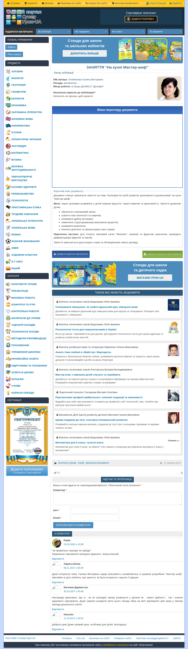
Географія (18, 84)
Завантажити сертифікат (162, 254)
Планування (20, 345)
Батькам (17, 379)
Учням (16, 385)
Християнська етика (26, 207)
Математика (20, 152)
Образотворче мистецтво (21, 178)
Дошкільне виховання (97, 462)
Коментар (60, 490)
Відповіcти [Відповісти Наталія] (58, 629)
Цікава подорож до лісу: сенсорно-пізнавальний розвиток (91, 419)
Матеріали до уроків (25, 318)
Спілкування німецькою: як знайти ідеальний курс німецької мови (96, 307)
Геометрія (18, 91)
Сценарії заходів (23, 324)
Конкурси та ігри (23, 304)
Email (57, 517)
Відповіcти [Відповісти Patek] (58, 558)
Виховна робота (23, 297)
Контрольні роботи (25, 311)
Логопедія (18, 146)
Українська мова (23, 227)
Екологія (17, 98)
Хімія (14, 248)
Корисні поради (22, 392)
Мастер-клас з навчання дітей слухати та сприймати (87, 374)
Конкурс (30, 3)
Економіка (18, 105)
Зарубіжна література (26, 112)
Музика (16, 159)
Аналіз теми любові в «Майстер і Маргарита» (83, 352)
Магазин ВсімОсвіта (125, 3)
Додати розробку (143, 19)
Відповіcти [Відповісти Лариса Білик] (58, 582)
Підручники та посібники (29, 365)
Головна (13, 3)
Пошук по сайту (97, 3)
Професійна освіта (25, 358)
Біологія (17, 78)
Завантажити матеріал (71, 254)
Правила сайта (123, 638)
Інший (81, 462)
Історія (16, 132)
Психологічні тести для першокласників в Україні (85, 329)
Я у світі (17, 261)
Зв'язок (47, 3)
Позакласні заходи (25, 331)
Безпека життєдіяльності (23, 168)
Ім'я (56, 510)
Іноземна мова (22, 119)
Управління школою (26, 352)
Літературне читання (26, 139)
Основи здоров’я (23, 187)
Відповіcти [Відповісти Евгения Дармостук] (58, 609)
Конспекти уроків (67, 462)
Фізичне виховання (25, 241)
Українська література (27, 220)
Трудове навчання (24, 214)
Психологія (19, 200)
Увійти (175, 3)
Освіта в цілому (22, 372)
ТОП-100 (80, 638)
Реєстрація (156, 3)
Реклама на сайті (69, 3)
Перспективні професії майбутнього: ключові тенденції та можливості (99, 397)
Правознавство (22, 193)
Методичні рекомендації (28, 338)
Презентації (19, 290)
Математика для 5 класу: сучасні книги (79, 442)
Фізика (16, 234)
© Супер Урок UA (20, 638)
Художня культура (24, 254)
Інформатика (20, 125)
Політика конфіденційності (152, 638)
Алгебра (17, 71)
